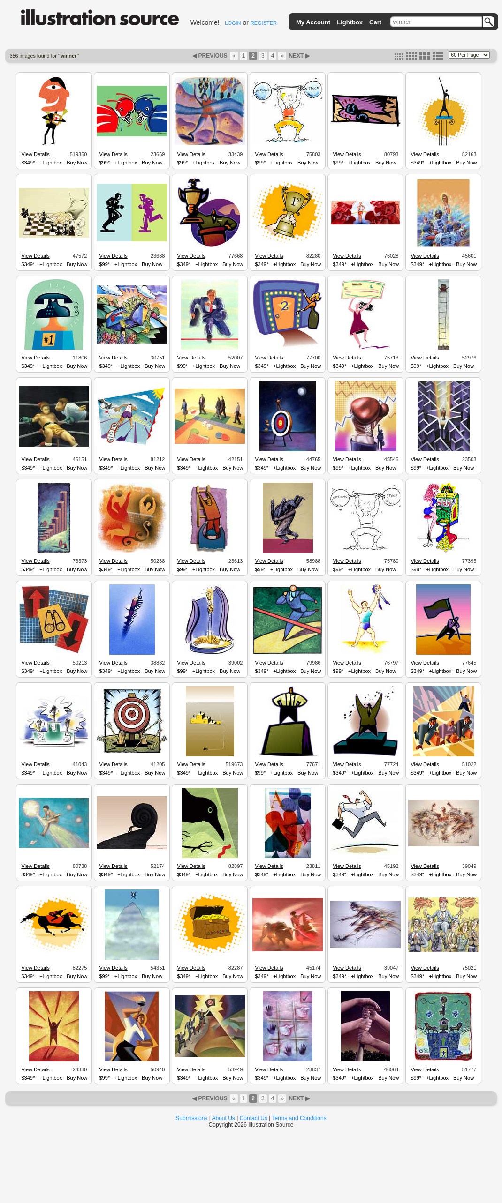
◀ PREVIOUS (210, 55)
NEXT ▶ (298, 55)
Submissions (191, 1118)
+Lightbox (50, 162)
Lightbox (350, 22)
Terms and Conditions (299, 1118)
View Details (35, 154)
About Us (223, 1118)
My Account (313, 22)
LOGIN (233, 23)
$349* (28, 162)
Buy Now (77, 162)
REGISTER (264, 23)
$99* (104, 162)
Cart (375, 22)
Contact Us (253, 1118)
